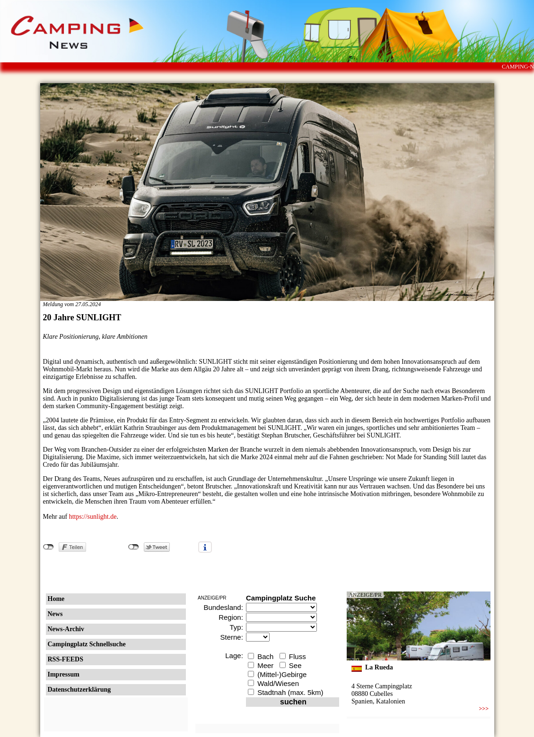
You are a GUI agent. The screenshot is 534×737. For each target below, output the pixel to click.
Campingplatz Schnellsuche (87, 644)
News (55, 613)
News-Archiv (66, 629)
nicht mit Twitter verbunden (133, 547)
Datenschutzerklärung (79, 689)
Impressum (63, 674)
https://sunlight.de (93, 516)
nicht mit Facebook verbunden (48, 547)
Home (56, 598)
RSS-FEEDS (65, 659)
